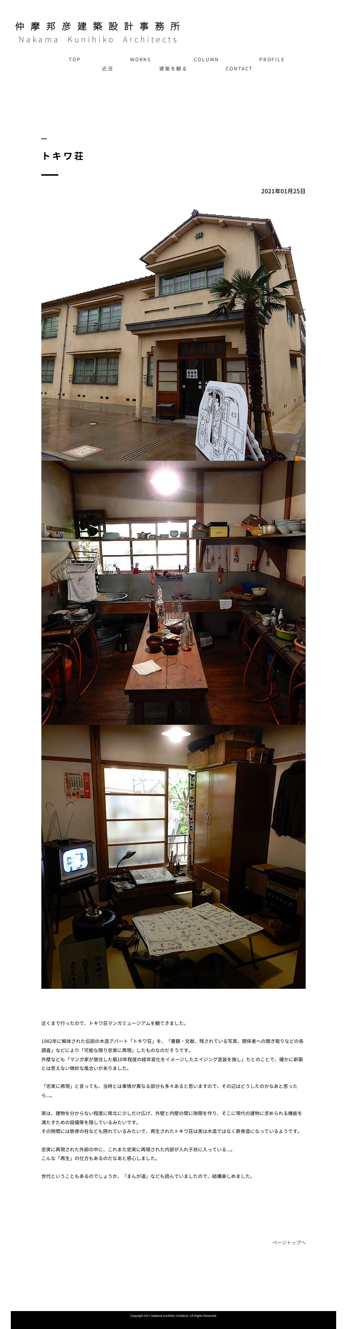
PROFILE (272, 59)
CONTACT (239, 68)
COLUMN (206, 59)
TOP (75, 59)
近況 (108, 68)
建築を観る (173, 68)
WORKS (140, 59)
